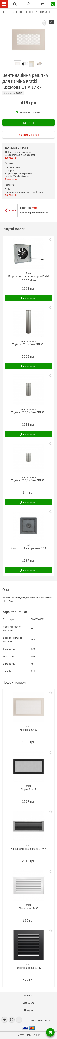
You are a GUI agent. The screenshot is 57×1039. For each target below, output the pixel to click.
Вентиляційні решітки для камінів (29, 12)
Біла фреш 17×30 (28, 908)
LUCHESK (36, 1035)
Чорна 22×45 (28, 789)
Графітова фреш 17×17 (28, 967)
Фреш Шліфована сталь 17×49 (28, 848)
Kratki (34, 207)
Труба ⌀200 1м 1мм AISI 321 (28, 344)
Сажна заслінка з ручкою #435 (28, 548)
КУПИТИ (28, 122)
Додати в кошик (28, 298)
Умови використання (40, 1020)
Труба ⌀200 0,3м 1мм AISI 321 (28, 480)
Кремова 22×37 (28, 729)
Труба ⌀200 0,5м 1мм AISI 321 (28, 412)
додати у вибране (30, 134)
